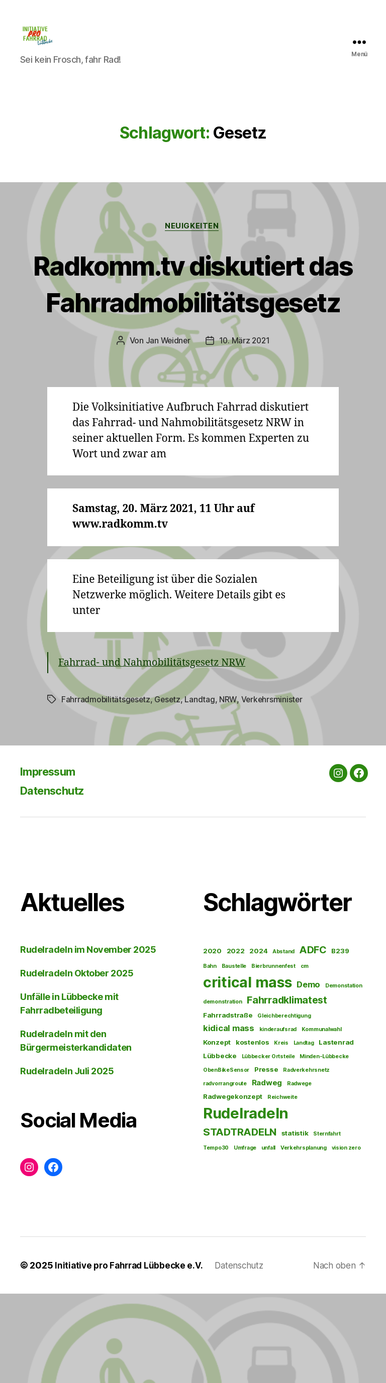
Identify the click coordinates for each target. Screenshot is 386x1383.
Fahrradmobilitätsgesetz (106, 789)
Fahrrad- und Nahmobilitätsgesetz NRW (158, 752)
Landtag (202, 789)
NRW (230, 789)
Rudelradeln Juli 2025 (67, 1160)
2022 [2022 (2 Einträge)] (236, 1040)
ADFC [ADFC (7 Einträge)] (313, 1039)
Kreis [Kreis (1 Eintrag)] (281, 1132)
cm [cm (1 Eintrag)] (305, 1055)
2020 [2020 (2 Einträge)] (212, 1040)
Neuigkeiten (193, 241)
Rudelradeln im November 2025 (88, 1039)
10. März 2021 (245, 430)
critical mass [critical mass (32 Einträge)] (247, 1071)
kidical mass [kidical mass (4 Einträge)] (228, 1117)
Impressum (51, 860)
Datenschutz (56, 879)
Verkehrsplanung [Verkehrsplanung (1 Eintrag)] (303, 1237)
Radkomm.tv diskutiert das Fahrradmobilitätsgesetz (193, 335)
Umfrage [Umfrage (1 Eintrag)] (245, 1237)
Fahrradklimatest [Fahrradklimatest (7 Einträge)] (287, 1089)
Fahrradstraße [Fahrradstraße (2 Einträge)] (228, 1104)
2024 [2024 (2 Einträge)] (258, 1040)
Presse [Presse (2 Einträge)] (266, 1159)
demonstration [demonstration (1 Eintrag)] (222, 1090)
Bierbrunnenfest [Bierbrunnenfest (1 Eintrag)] (273, 1055)
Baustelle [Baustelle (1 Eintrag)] (234, 1055)
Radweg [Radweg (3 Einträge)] (267, 1172)
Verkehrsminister (274, 789)
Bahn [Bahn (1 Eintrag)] (210, 1055)
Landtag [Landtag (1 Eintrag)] (304, 1132)
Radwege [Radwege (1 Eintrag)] (299, 1173)
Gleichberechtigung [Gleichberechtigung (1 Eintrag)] (284, 1105)
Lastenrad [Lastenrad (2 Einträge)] (336, 1131)
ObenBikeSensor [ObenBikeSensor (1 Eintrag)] (226, 1159)
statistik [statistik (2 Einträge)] (295, 1222)
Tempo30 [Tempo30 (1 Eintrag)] (216, 1237)
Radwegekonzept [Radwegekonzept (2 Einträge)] (232, 1186)
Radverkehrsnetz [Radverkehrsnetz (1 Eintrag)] (306, 1159)
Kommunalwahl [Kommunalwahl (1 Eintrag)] (322, 1118)
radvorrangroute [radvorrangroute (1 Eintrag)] (225, 1173)
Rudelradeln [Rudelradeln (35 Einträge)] (245, 1202)
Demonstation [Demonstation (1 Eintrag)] (343, 1074)
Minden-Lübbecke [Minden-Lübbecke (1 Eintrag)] (324, 1146)
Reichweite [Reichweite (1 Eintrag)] (282, 1186)
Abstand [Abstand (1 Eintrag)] (283, 1041)
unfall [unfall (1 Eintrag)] (268, 1237)
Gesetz (169, 789)
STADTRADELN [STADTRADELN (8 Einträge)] (239, 1221)
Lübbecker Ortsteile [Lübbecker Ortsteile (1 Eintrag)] (268, 1146)
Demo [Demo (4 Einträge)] (308, 1073)
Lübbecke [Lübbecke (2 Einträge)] (220, 1145)
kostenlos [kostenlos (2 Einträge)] (252, 1131)
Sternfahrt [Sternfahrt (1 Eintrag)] (326, 1223)
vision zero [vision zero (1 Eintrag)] (346, 1237)
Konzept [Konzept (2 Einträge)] (217, 1131)
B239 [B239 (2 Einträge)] (340, 1040)
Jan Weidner (167, 430)
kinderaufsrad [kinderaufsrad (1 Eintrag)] (278, 1118)
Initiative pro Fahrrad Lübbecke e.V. (131, 1354)
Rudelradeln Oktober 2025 (76, 1062)
